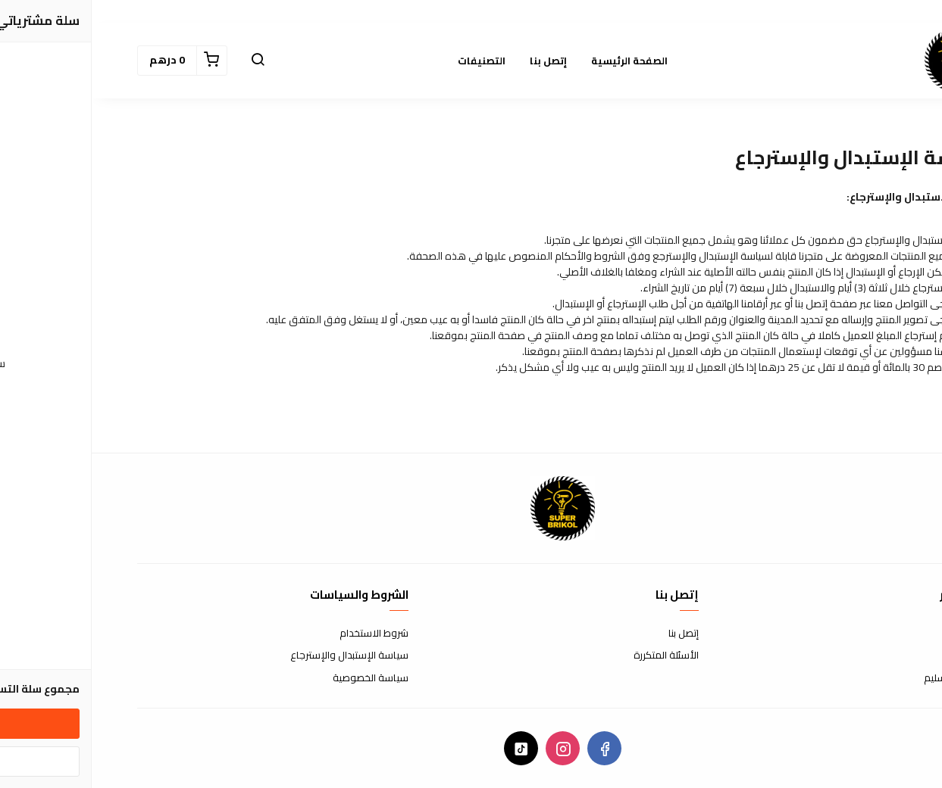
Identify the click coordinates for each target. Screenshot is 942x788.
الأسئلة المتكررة (574, 655)
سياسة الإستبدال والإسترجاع (258, 655)
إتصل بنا (456, 60)
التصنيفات (390, 60)
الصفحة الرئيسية (537, 60)
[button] (166, 60)
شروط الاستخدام (282, 633)
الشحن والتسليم (864, 678)
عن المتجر (878, 633)
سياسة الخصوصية (279, 678)
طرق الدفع (874, 655)
